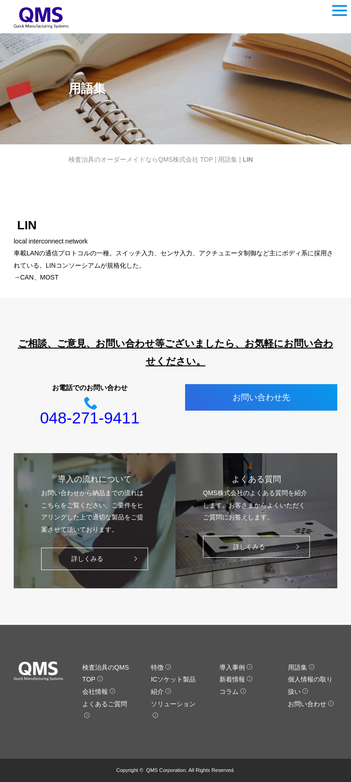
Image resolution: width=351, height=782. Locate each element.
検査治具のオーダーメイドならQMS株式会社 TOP (141, 159)
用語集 (227, 159)
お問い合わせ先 (261, 397)
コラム (232, 691)
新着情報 (236, 679)
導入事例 (236, 667)
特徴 (161, 667)
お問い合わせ (311, 704)
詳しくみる (106, 559)
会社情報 (99, 691)
